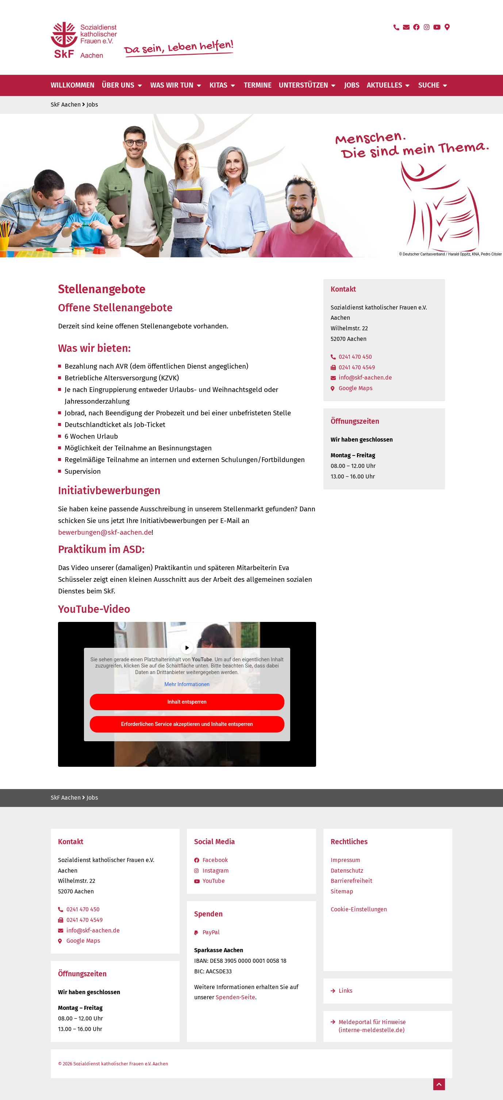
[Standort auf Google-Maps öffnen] (447, 27)
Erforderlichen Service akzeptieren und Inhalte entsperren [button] (187, 724)
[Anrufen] (396, 27)
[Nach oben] (439, 1084)
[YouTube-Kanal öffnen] (437, 27)
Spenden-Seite (235, 997)
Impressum (345, 860)
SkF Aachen (66, 104)
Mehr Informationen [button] (187, 685)
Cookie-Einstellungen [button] (359, 909)
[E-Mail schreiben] (406, 27)
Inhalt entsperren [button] (187, 702)
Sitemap (342, 891)
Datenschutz (347, 870)
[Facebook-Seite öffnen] (416, 27)
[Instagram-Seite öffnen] (426, 27)
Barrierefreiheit (351, 880)
